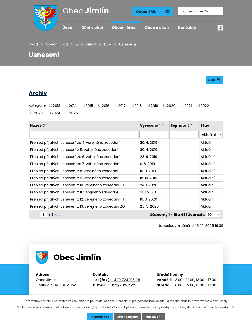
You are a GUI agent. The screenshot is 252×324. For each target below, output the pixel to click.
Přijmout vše (100, 317)
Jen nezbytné (127, 317)
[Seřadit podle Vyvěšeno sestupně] (162, 126)
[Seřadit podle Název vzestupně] (47, 124)
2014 (73, 105)
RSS (214, 79)
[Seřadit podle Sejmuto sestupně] (191, 126)
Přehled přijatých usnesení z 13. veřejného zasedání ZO (77, 206)
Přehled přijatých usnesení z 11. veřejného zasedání (74, 192)
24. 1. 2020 (148, 185)
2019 (154, 105)
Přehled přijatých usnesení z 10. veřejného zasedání (78, 185)
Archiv (38, 93)
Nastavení (153, 317)
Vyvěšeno (150, 125)
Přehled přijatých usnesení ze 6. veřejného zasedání (75, 156)
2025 (73, 112)
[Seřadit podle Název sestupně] (47, 126)
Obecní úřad (57, 44)
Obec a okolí (157, 27)
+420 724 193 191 (125, 279)
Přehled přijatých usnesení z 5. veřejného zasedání (74, 149)
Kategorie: (37, 105)
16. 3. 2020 (148, 199)
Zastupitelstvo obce (93, 44)
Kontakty (187, 27)
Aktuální (208, 142)
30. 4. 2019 (148, 142)
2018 (138, 105)
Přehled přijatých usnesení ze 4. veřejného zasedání (75, 142)
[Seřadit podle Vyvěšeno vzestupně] (162, 124)
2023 (38, 112)
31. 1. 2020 (148, 192)
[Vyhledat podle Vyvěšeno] (154, 134)
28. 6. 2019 (148, 156)
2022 (204, 105)
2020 (171, 105)
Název (37, 125)
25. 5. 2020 (149, 206)
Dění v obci (92, 27)
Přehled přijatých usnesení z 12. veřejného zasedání (78, 199)
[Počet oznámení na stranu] (213, 214)
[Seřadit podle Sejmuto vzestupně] (191, 124)
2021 (188, 105)
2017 (122, 105)
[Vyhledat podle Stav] (211, 134)
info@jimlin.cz (123, 284)
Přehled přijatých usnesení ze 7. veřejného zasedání (75, 163)
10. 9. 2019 (148, 170)
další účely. (220, 301)
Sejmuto (180, 125)
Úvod (33, 44)
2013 (56, 105)
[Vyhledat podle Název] (84, 134)
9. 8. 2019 (147, 163)
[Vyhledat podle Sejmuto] (184, 134)
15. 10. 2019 (148, 177)
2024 (55, 112)
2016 (105, 105)
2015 (89, 105)
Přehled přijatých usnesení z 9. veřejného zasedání (74, 177)
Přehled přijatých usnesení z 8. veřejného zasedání (74, 170)
